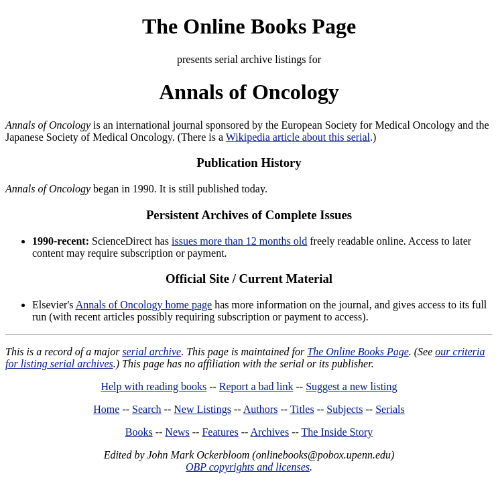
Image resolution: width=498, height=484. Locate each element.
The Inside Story (337, 432)
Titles (302, 409)
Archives (269, 432)
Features (220, 432)
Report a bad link (256, 386)
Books (139, 432)
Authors (260, 409)
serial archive (151, 351)
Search (147, 409)
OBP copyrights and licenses (248, 467)
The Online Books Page (249, 26)
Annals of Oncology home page (144, 304)
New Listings (202, 409)
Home (106, 409)
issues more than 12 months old (239, 241)
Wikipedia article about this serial (298, 137)
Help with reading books (153, 386)
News (177, 432)
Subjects (344, 409)
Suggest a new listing (351, 386)
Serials (390, 409)
